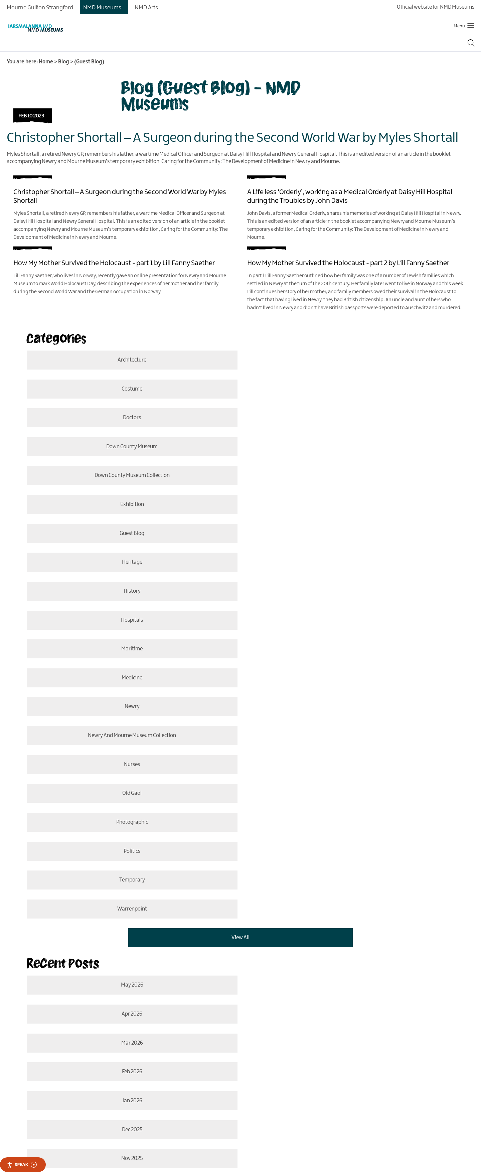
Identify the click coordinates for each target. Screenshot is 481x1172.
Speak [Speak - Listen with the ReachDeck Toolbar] (22, 1164)
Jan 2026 (128, 755)
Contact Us (96, 1040)
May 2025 (128, 842)
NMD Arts (146, 8)
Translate (147, 1008)
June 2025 (352, 813)
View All (240, 650)
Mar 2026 (128, 726)
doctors (128, 389)
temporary (128, 621)
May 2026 (128, 697)
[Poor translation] (24, 1116)
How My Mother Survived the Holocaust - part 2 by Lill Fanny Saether (348, 263)
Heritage (353, 447)
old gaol (353, 563)
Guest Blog (128, 447)
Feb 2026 (353, 726)
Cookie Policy (98, 1050)
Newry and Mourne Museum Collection (352, 534)
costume (352, 360)
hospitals (352, 476)
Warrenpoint (347, 621)
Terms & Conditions (257, 1040)
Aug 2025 (128, 813)
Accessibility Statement (202, 1040)
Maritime (128, 505)
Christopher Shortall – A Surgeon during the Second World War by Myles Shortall (232, 138)
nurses (128, 563)
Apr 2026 (352, 697)
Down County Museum (353, 389)
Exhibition (352, 418)
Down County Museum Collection (127, 418)
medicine (353, 505)
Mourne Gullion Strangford (40, 8)
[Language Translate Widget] (70, 1008)
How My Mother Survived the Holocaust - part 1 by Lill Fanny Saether (114, 263)
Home (46, 62)
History (127, 476)
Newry (127, 534)
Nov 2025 (128, 784)
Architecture (128, 360)
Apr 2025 (347, 842)
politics (352, 592)
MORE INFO (83, 961)
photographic (128, 592)
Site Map (124, 1040)
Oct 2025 (353, 784)
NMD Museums (102, 8)
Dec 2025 (352, 755)
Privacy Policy (155, 1040)
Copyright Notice (304, 1040)
